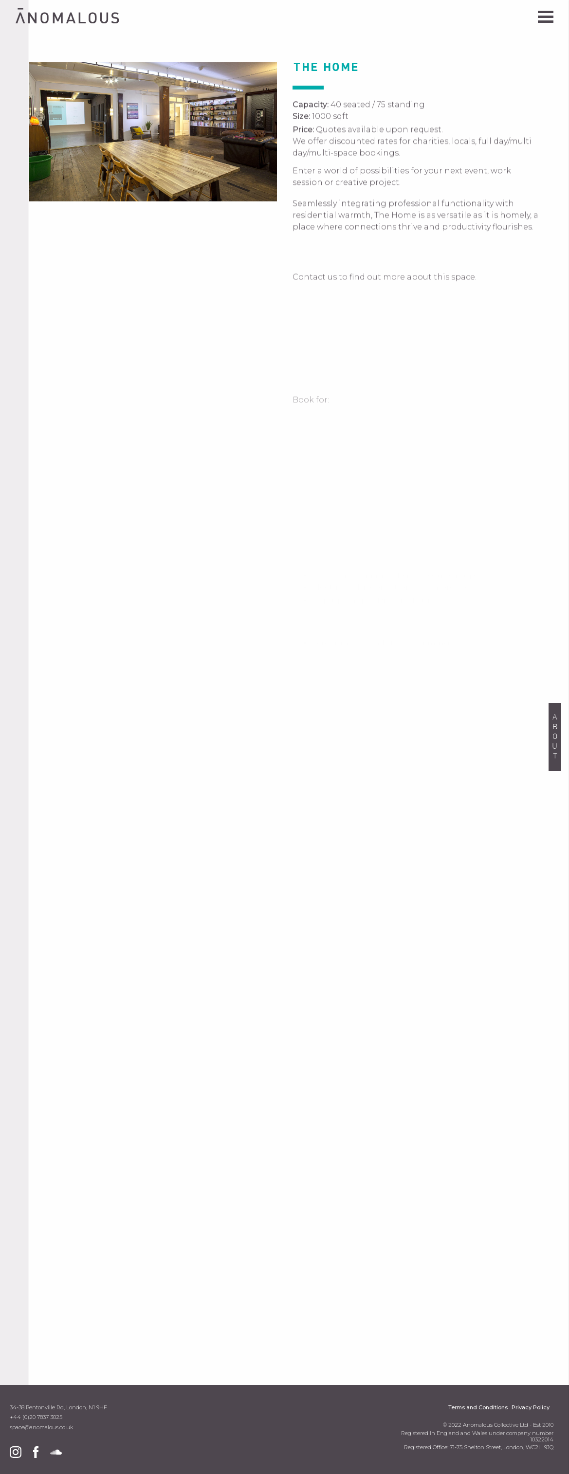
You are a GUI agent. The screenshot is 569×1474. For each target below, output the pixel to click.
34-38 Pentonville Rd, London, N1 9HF (58, 1407)
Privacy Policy (531, 1407)
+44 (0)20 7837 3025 (36, 1417)
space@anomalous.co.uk (41, 1427)
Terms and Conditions (478, 1407)
